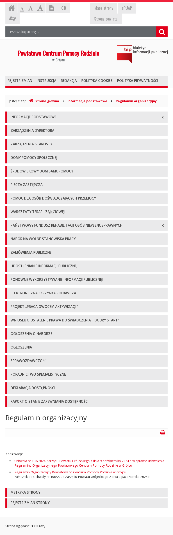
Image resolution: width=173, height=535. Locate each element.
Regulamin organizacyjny (136, 101)
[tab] (86, 492)
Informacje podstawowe (87, 101)
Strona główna (44, 101)
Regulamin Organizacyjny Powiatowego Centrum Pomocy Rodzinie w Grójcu (70, 472)
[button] (86, 492)
